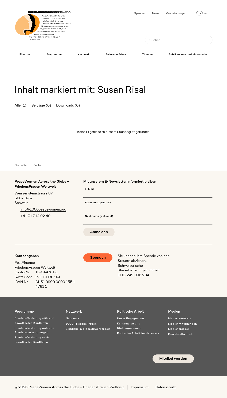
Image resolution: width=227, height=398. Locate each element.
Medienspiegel (178, 329)
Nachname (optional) (99, 216)
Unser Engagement (131, 318)
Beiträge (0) (41, 105)
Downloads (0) (68, 105)
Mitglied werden (173, 358)
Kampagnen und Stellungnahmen (129, 326)
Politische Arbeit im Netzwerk (138, 333)
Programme (54, 54)
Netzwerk (83, 54)
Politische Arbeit (115, 54)
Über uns (24, 54)
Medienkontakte (179, 318)
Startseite (21, 165)
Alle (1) (20, 105)
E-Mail (89, 189)
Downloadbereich (180, 334)
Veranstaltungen (176, 13)
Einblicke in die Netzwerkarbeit (88, 329)
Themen (147, 54)
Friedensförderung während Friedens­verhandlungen (34, 330)
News (155, 13)
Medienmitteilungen (182, 324)
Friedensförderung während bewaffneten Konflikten (34, 320)
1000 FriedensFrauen (81, 324)
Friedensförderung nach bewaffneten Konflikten (32, 340)
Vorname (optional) (98, 202)
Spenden (139, 13)
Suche (37, 165)
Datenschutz (165, 387)
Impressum (140, 387)
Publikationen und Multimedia (188, 54)
